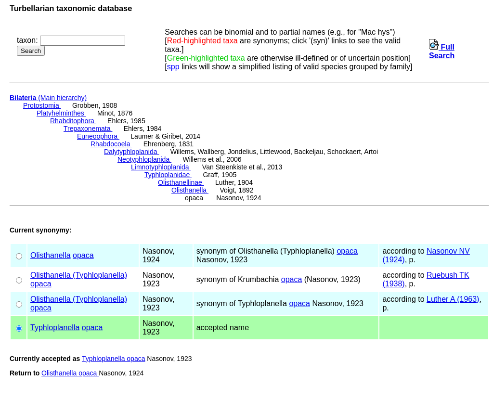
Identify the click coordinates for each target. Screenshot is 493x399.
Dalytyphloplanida (131, 151)
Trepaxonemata (88, 128)
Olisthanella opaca (70, 373)
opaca (83, 255)
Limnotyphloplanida (161, 167)
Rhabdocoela (111, 144)
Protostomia (42, 105)
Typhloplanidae (168, 175)
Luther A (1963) (453, 299)
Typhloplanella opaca (113, 358)
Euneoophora (98, 136)
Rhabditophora (73, 121)
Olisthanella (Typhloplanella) (78, 275)
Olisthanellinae (181, 182)
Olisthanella (189, 190)
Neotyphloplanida (144, 159)
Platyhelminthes (61, 113)
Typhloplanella (54, 327)
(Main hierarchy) (48, 98)
